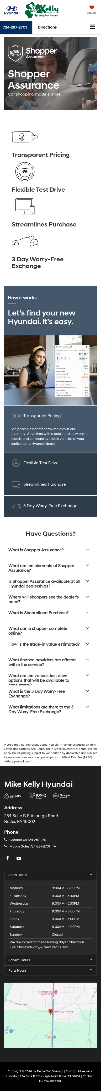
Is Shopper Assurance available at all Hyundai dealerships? (44, 584)
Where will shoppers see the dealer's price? (43, 599)
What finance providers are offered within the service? (42, 662)
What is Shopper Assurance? (35, 550)
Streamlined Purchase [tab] (38, 484)
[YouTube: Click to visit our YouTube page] (19, 858)
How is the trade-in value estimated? (43, 644)
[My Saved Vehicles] (91, 10)
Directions (47, 27)
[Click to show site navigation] (92, 27)
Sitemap (57, 1071)
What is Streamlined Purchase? (38, 613)
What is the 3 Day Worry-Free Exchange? (36, 694)
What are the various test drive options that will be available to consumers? (38, 681)
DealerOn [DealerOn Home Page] (43, 1071)
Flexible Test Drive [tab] (35, 463)
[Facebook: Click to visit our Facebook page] (8, 858)
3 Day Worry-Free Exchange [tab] (44, 506)
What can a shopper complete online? (37, 631)
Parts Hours (50, 970)
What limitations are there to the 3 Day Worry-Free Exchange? (40, 709)
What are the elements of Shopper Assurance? (41, 568)
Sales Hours (50, 875)
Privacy (71, 1071)
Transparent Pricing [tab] (36, 416)
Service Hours (50, 960)
